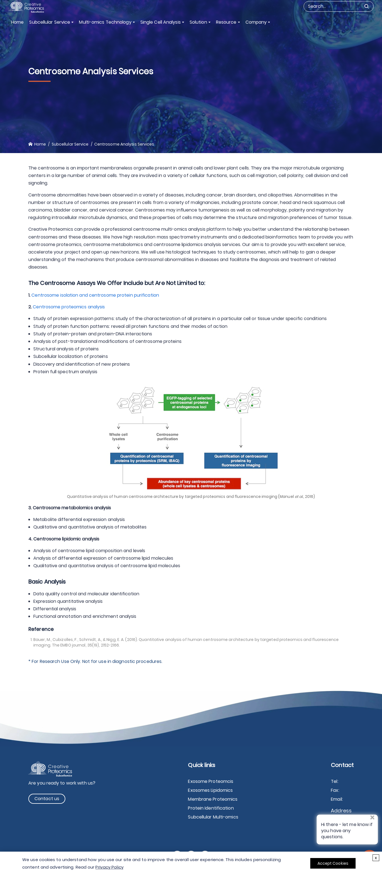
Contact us (46, 798)
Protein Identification (211, 808)
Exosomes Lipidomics (210, 790)
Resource (226, 22)
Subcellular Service (49, 22)
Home (17, 22)
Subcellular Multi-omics (213, 817)
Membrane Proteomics (212, 799)
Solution (198, 22)
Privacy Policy (109, 867)
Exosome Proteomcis (210, 781)
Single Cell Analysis (160, 22)
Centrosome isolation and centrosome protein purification (95, 295)
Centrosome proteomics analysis (69, 307)
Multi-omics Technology (105, 22)
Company (256, 22)
